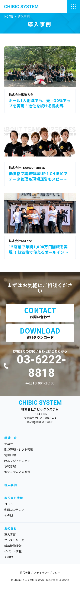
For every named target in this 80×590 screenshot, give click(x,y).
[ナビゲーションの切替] (73, 6)
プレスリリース (14, 540)
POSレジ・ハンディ (17, 461)
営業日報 (10, 455)
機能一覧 (10, 438)
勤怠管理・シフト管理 (18, 449)
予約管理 (10, 466)
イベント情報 (13, 551)
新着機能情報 (13, 546)
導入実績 (10, 534)
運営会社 (25, 572)
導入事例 (10, 485)
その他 (8, 515)
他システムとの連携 (17, 472)
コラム (8, 504)
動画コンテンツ (14, 510)
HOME (8, 16)
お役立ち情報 (13, 498)
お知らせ (10, 528)
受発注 (8, 444)
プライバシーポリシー (47, 572)
